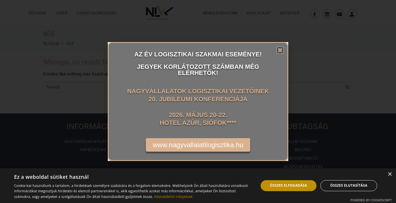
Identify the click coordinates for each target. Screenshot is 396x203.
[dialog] (198, 185)
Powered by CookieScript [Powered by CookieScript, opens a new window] (371, 200)
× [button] (390, 174)
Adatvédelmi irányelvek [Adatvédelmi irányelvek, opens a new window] (173, 196)
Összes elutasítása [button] (349, 185)
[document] (198, 101)
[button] (280, 50)
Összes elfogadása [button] (288, 185)
